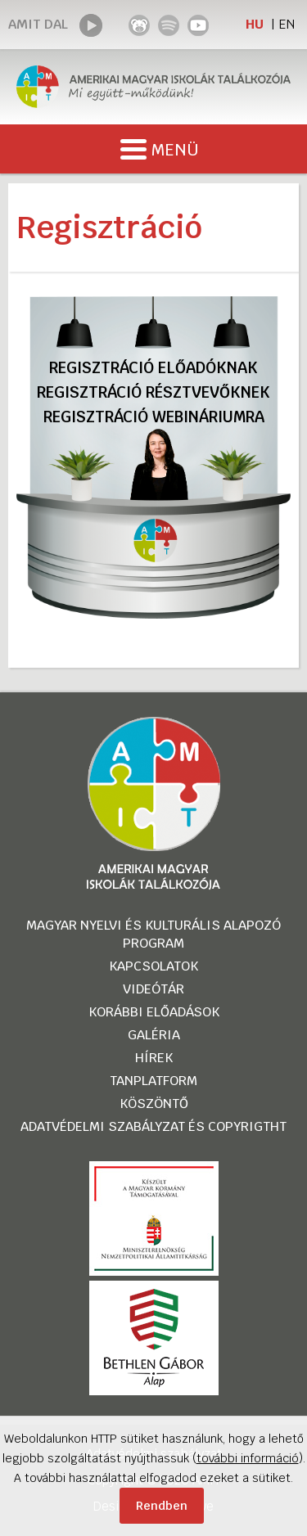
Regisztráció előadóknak (153, 368)
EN (286, 24)
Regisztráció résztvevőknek (153, 392)
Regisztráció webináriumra (153, 417)
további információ (247, 1458)
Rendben (161, 1505)
